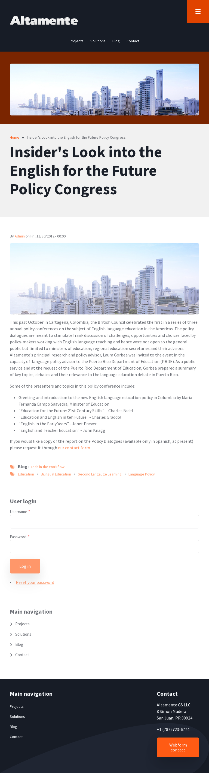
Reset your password (35, 582)
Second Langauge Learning (100, 474)
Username (18, 511)
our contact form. (74, 447)
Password (18, 536)
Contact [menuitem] (133, 40)
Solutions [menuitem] (98, 40)
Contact (22, 654)
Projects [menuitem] (77, 40)
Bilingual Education (56, 474)
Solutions (23, 634)
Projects (22, 623)
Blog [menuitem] (116, 40)
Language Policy (141, 474)
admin (20, 236)
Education (26, 474)
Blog (19, 644)
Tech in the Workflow (47, 466)
